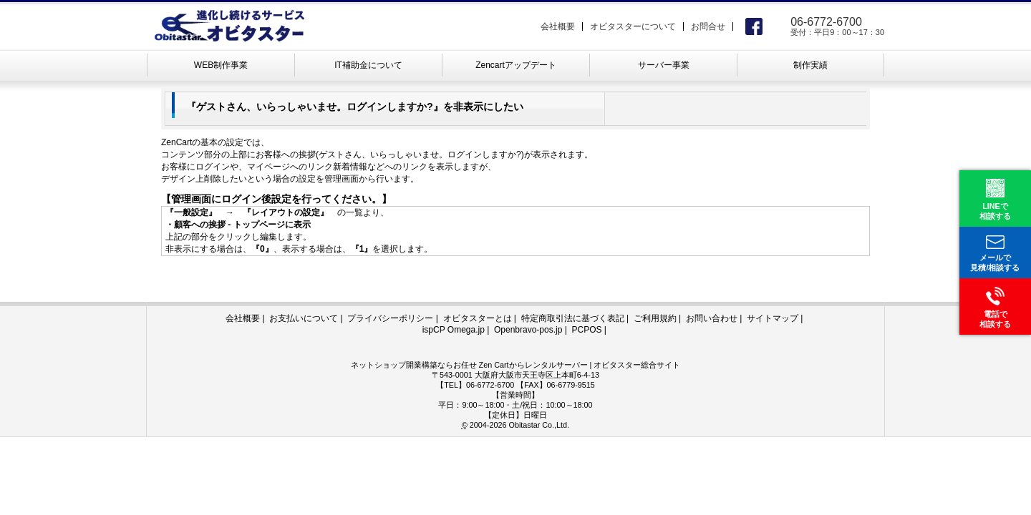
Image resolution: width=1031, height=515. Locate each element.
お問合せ (708, 26)
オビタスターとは (477, 318)
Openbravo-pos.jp (528, 330)
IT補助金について (368, 65)
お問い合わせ (711, 318)
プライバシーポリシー (390, 318)
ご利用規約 (655, 318)
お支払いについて (303, 318)
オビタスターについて (633, 26)
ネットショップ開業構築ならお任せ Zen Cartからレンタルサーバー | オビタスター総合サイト (516, 364)
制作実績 (810, 65)
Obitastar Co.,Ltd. (538, 425)
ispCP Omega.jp (453, 330)
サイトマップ (772, 318)
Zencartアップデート (515, 65)
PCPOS (586, 330)
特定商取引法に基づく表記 (572, 318)
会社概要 (558, 26)
